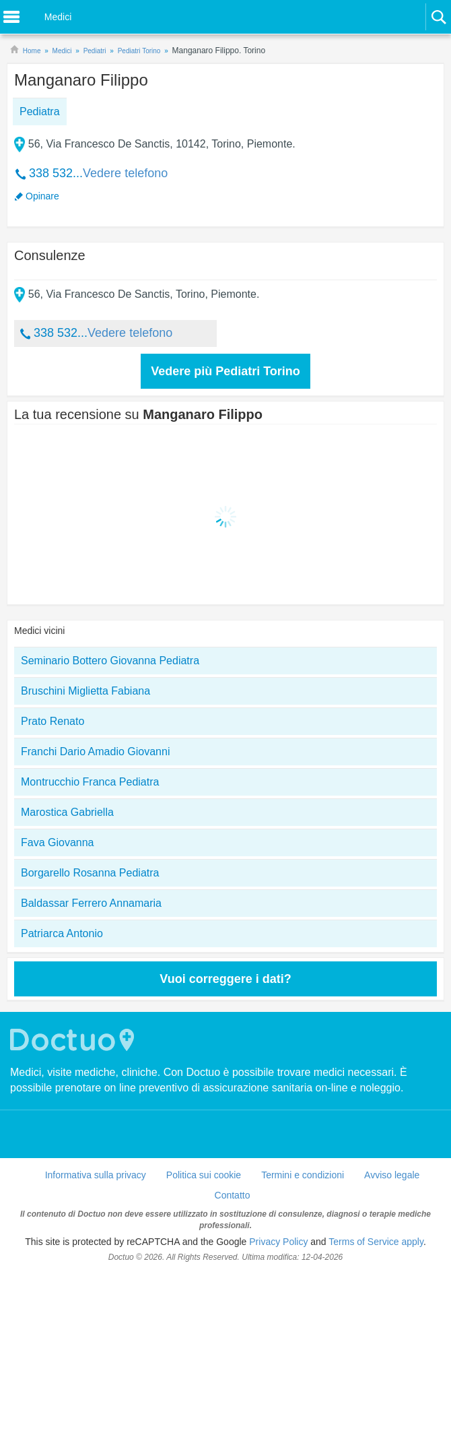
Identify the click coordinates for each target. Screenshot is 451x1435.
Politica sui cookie (203, 1175)
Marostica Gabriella (67, 812)
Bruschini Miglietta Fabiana (85, 691)
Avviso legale (391, 1175)
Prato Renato (52, 721)
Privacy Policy (278, 1241)
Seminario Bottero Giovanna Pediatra (110, 660)
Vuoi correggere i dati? (225, 979)
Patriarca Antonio (62, 933)
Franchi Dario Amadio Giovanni (95, 751)
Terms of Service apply (375, 1241)
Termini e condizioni (302, 1175)
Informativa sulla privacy (95, 1175)
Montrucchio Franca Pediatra (90, 782)
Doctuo (74, 1040)
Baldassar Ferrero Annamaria (91, 903)
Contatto (232, 1195)
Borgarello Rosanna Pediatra (90, 873)
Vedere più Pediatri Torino (225, 371)
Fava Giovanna (57, 842)
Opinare (42, 196)
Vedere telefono (125, 173)
